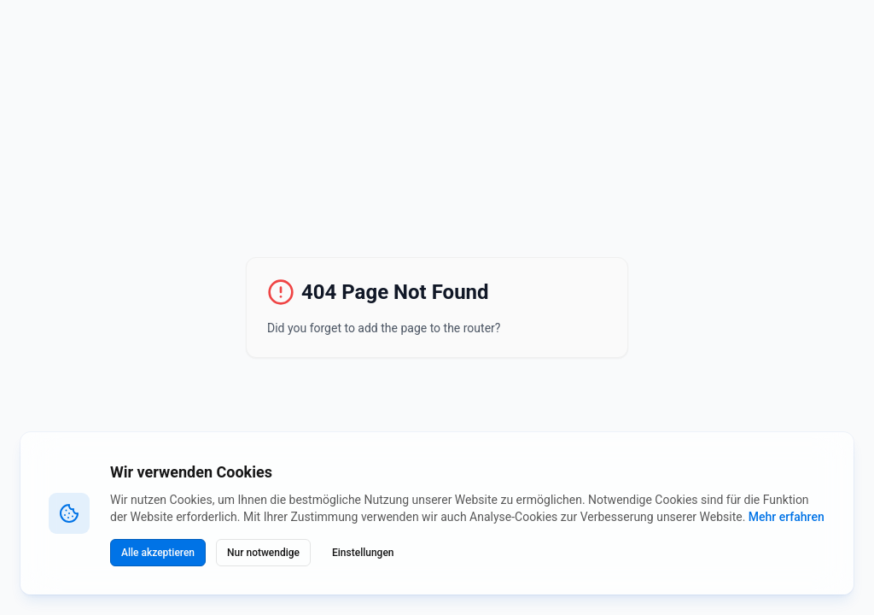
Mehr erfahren (786, 517)
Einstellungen (363, 553)
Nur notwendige (263, 553)
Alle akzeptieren (158, 553)
